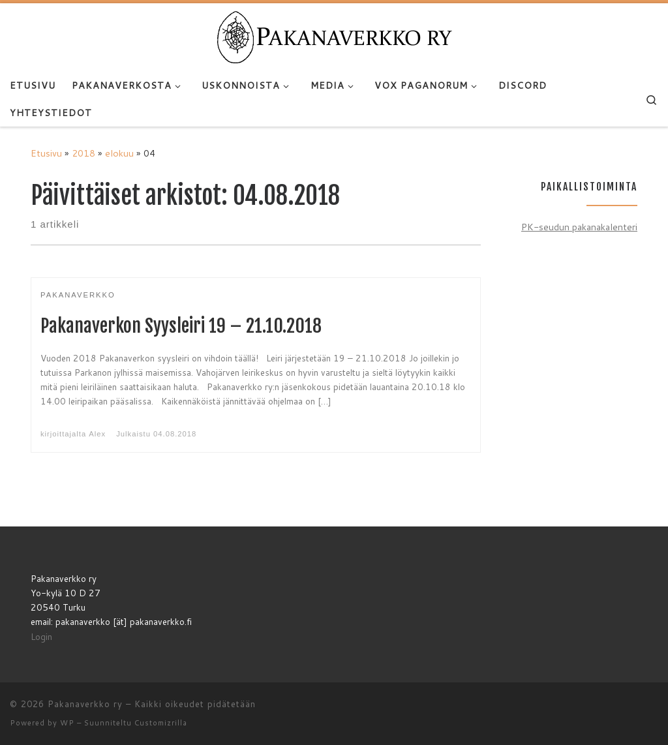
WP (67, 723)
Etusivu (46, 153)
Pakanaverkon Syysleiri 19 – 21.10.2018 (181, 325)
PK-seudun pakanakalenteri (579, 227)
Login (41, 636)
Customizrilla (160, 723)
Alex (97, 434)
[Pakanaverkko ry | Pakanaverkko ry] (334, 36)
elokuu (119, 153)
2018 (83, 153)
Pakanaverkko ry (85, 704)
